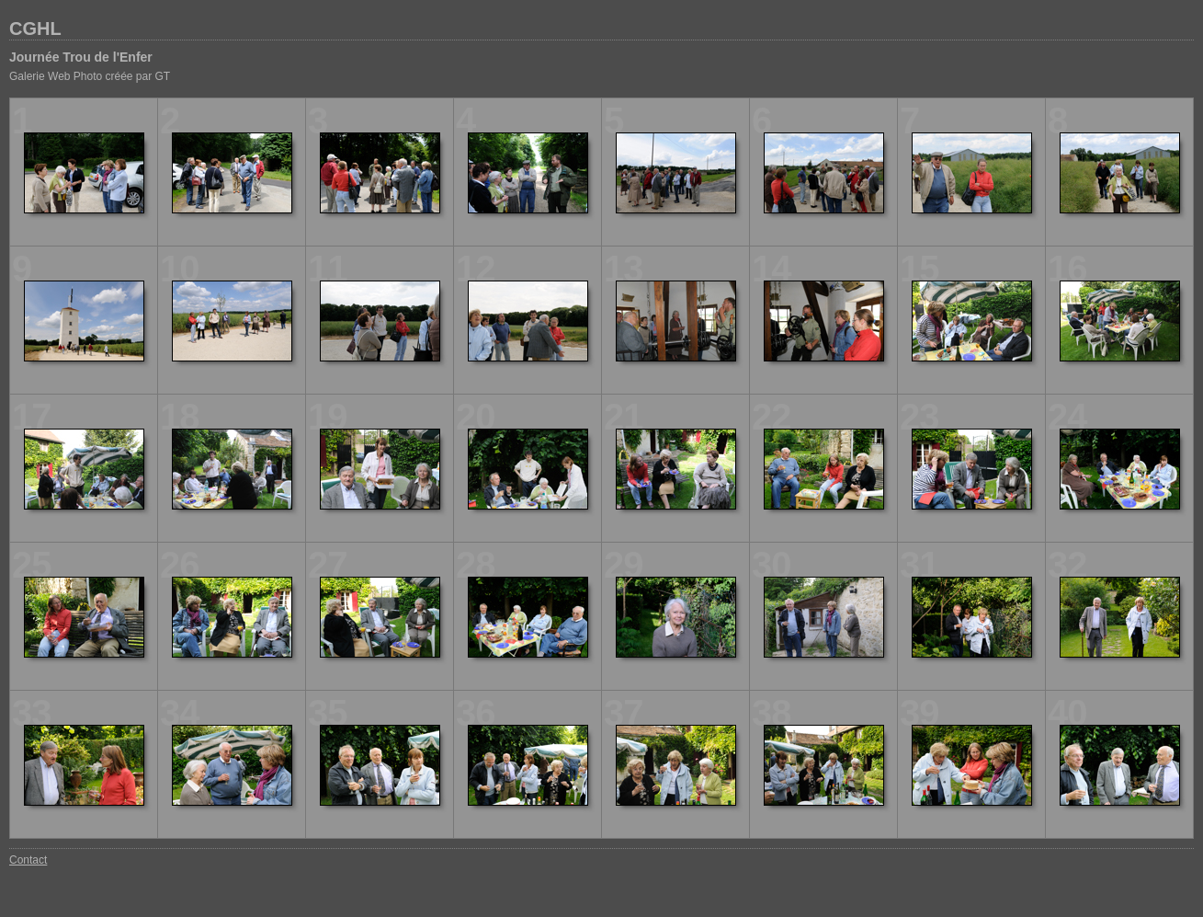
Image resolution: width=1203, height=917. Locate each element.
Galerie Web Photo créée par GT (89, 76)
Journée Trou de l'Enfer (81, 57)
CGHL (35, 28)
